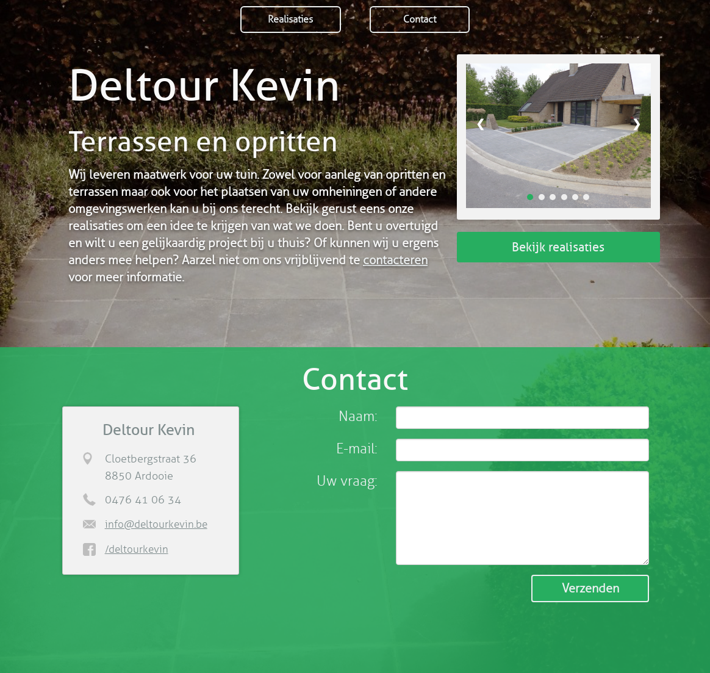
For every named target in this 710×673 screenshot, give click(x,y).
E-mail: (357, 449)
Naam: (358, 416)
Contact (419, 19)
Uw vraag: (347, 481)
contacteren (395, 260)
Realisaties (290, 19)
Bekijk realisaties (558, 247)
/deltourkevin (136, 549)
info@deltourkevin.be (156, 524)
